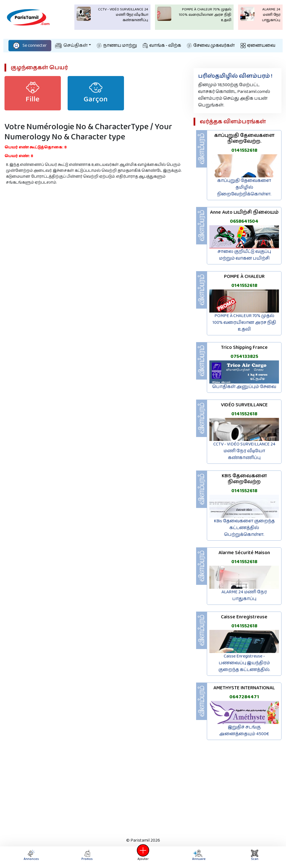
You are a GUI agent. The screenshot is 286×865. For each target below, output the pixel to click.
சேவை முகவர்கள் (211, 45)
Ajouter (143, 855)
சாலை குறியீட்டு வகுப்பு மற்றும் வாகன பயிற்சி (244, 255)
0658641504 (244, 221)
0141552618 (244, 150)
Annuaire (198, 855)
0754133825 (244, 356)
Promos (87, 855)
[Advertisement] (143, 790)
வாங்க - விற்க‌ (162, 45)
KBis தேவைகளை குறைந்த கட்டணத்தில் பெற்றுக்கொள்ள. (244, 528)
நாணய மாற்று (117, 45)
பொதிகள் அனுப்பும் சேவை (244, 386)
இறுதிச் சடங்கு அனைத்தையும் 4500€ (244, 730)
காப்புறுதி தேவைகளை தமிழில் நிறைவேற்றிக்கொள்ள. (244, 187)
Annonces (31, 855)
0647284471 (244, 697)
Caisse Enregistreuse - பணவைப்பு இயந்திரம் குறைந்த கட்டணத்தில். (244, 663)
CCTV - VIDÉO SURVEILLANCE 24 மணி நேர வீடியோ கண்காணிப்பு (244, 451)
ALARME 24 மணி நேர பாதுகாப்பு (244, 595)
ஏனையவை (258, 45)
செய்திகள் (71, 45)
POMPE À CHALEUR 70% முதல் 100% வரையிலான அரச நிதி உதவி (244, 322)
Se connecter (30, 45)
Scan (254, 855)
